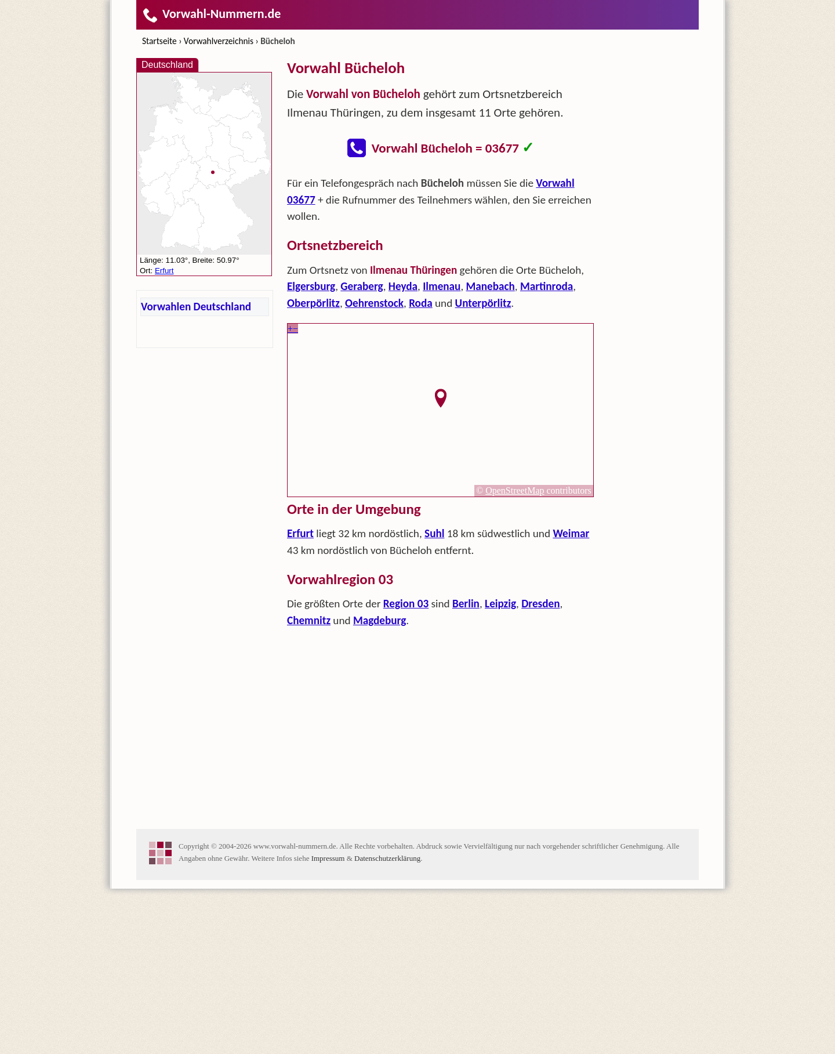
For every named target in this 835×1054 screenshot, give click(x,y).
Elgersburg (311, 451)
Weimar (571, 698)
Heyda (403, 451)
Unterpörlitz (483, 468)
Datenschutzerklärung (387, 1023)
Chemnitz (309, 785)
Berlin (466, 769)
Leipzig (500, 769)
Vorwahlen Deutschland (196, 306)
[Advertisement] (440, 253)
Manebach (490, 451)
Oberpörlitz (313, 468)
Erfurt (300, 698)
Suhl (434, 698)
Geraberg (361, 451)
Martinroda (546, 451)
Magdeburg (379, 785)
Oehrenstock (374, 468)
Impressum (328, 1023)
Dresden (540, 769)
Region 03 (406, 769)
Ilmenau (441, 451)
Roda (421, 468)
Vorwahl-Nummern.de (211, 13)
